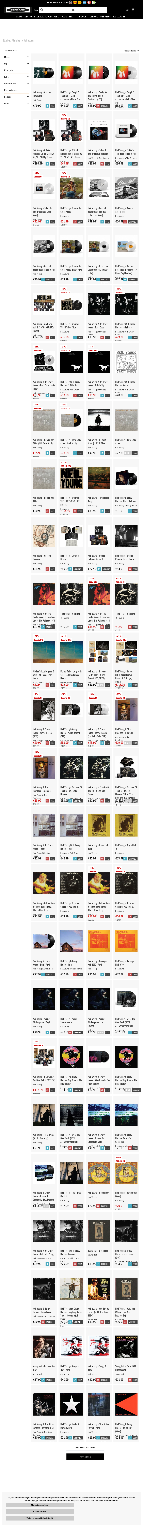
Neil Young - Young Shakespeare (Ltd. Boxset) (96, 1022)
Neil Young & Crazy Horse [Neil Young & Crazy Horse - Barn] (71, 968)
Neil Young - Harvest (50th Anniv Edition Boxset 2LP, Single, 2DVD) (124, 677)
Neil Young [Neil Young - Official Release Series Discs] (92, 563)
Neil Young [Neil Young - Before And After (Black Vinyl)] (64, 447)
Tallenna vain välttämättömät (40, 1518)
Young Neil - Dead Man (98, 1250)
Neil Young (29, 40)
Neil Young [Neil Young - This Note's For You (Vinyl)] (92, 1432)
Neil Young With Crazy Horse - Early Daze (97, 325)
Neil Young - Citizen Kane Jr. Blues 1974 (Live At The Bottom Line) (44, 906)
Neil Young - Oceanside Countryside (70, 209)
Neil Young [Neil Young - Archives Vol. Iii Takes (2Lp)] (64, 331)
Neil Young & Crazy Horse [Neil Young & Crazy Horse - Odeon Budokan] (126, 505)
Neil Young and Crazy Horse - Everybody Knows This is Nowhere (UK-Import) (71, 1314)
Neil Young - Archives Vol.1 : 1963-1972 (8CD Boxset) (70, 501)
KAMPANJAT (105, 16)
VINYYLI (19, 16)
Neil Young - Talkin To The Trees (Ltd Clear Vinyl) (42, 211)
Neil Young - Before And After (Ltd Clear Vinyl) (43, 441)
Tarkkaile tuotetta (105, 107)
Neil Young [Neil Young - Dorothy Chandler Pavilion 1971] (64, 911)
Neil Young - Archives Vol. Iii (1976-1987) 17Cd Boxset (43, 327)
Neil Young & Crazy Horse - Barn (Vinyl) (41, 962)
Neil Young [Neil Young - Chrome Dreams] (37, 563)
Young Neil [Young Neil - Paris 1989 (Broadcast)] (119, 1374)
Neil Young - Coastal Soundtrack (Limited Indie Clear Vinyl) (97, 211)
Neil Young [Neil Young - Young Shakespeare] (64, 1026)
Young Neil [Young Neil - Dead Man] (92, 1254)
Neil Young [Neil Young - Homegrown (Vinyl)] (119, 1200)
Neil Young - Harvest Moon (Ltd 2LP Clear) (97, 441)
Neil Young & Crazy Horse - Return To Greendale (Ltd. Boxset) (43, 1196)
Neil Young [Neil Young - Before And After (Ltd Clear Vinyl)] (37, 447)
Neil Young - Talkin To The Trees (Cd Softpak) (98, 152)
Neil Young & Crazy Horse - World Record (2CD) (42, 733)
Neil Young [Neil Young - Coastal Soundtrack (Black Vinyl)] (37, 273)
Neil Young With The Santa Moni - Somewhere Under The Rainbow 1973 (44, 617)
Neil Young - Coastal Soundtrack (124, 209)
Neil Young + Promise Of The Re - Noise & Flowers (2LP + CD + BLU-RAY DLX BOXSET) (126, 792)
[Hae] (73, 10)
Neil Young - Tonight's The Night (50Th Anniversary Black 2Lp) (70, 96)
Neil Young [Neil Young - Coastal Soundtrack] (119, 216)
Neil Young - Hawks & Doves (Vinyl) (69, 1426)
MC (31, 16)
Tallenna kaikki (39, 1511)
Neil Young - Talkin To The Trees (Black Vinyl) (125, 152)
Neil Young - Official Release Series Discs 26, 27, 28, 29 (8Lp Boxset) (44, 154)
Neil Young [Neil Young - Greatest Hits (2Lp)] (37, 100)
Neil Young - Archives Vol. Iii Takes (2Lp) (69, 325)
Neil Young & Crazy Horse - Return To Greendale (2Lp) (96, 1138)
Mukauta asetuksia (39, 1505)
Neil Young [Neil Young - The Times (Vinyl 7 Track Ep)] (37, 1142)
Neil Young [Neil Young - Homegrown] (92, 1197)
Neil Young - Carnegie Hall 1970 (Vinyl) (97, 962)
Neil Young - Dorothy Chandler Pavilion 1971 (70, 904)
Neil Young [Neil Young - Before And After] (119, 447)
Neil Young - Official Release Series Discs (97, 557)
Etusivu (6, 40)
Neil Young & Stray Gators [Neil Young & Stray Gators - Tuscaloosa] (44, 1316)
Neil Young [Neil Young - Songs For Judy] (92, 1374)
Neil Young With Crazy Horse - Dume (125, 383)
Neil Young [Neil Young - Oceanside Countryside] (64, 216)
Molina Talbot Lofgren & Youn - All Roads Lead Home (43, 675)
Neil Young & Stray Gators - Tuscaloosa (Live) (124, 1254)
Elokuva (39, 16)
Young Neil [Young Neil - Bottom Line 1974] (37, 1374)
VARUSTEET (68, 16)
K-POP (48, 16)
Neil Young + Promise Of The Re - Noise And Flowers (71, 791)
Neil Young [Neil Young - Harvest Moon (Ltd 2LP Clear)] (92, 447)
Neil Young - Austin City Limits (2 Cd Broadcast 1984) (98, 1312)
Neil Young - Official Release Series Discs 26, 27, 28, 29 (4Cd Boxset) (71, 154)
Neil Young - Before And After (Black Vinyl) (70, 441)
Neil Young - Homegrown (99, 1192)
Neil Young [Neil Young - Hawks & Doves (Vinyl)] (64, 1432)
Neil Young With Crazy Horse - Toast (42, 846)
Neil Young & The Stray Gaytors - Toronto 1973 (43, 1426)
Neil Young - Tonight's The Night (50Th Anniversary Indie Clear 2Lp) (125, 98)
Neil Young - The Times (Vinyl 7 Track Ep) (43, 1136)
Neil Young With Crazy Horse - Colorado (70, 1252)
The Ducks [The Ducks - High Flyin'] (64, 618)
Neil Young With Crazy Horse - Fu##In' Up (70, 383)
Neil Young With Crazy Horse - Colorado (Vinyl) (43, 1252)
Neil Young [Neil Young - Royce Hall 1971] (92, 853)
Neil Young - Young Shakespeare (68, 1020)
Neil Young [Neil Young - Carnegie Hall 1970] (119, 968)
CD (26, 16)
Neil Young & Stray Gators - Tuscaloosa (42, 1310)
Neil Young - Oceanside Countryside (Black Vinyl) (71, 267)
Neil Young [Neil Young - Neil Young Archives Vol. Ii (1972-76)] (37, 1084)
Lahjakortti (120, 16)
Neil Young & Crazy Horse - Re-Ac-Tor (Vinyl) (123, 1428)
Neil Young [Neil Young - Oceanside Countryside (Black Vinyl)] (64, 273)
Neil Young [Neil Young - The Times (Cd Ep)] (64, 1200)
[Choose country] (127, 10)
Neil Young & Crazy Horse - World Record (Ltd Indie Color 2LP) (97, 733)
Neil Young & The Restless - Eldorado (124, 731)
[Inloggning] (133, 10)
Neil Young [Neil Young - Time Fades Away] (92, 505)
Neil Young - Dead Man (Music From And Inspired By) (125, 1312)
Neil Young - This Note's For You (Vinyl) (98, 1426)
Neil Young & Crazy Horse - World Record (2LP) (70, 733)
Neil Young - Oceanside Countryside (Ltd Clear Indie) (98, 269)
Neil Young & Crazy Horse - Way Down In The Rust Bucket (71, 1080)
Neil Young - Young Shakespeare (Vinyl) (41, 1020)
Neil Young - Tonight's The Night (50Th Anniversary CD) (97, 96)
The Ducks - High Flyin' (70, 613)
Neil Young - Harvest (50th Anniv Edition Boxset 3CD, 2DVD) (97, 675)
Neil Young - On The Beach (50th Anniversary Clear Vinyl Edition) (126, 269)
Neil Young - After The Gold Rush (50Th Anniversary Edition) (125, 1022)
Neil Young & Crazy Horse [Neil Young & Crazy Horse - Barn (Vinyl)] (43, 968)
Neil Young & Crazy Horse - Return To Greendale (123, 1138)
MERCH (56, 16)
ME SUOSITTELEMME (88, 16)
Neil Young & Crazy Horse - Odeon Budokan (125, 499)
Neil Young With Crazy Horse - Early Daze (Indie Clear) (44, 385)
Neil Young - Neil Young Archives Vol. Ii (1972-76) (44, 1078)
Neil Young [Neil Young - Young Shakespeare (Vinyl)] (37, 1026)
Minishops (16, 40)
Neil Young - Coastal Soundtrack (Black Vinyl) (43, 267)
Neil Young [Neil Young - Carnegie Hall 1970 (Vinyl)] (92, 968)
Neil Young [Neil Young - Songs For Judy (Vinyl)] (64, 1374)
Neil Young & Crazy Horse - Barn (68, 962)
